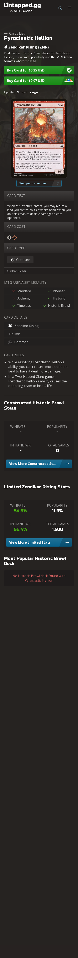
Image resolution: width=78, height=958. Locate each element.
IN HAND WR (20, 445)
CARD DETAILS (15, 317)
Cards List (14, 33)
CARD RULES (14, 355)
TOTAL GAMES (57, 445)
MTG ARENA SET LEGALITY (25, 282)
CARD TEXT (16, 195)
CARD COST (16, 226)
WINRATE (17, 426)
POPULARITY (57, 426)
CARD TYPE (16, 248)
